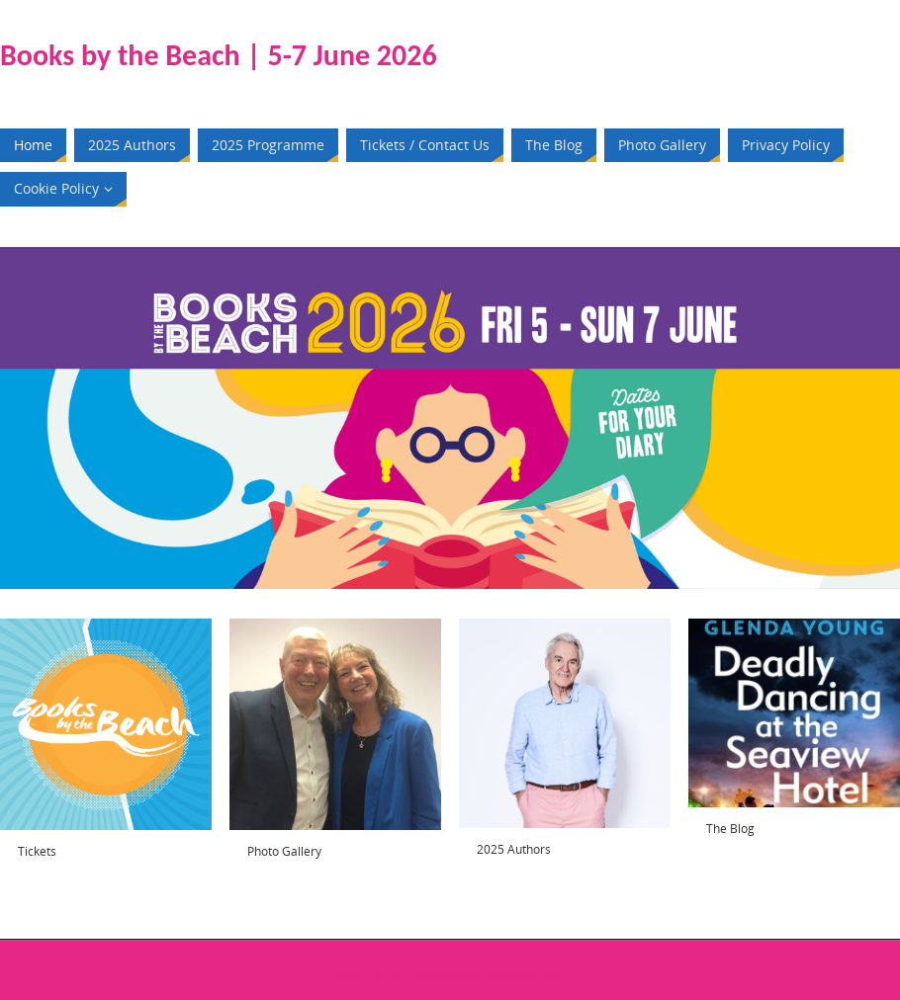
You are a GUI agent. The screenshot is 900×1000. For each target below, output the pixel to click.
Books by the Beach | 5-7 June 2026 (218, 55)
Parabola (444, 976)
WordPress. (526, 976)
